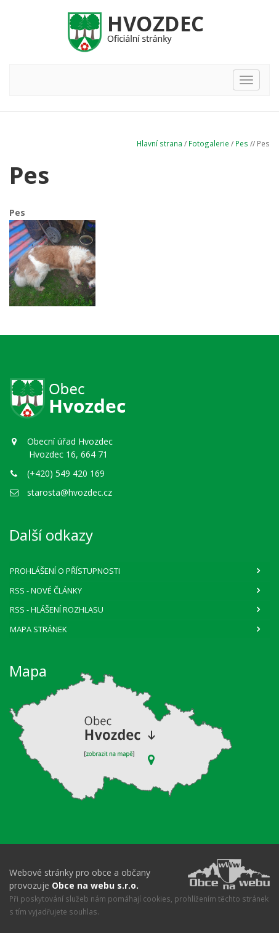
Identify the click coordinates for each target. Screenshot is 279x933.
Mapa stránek (38, 629)
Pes (241, 143)
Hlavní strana (159, 143)
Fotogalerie (208, 143)
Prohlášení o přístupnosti (65, 570)
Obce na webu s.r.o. (95, 885)
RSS (46, 590)
